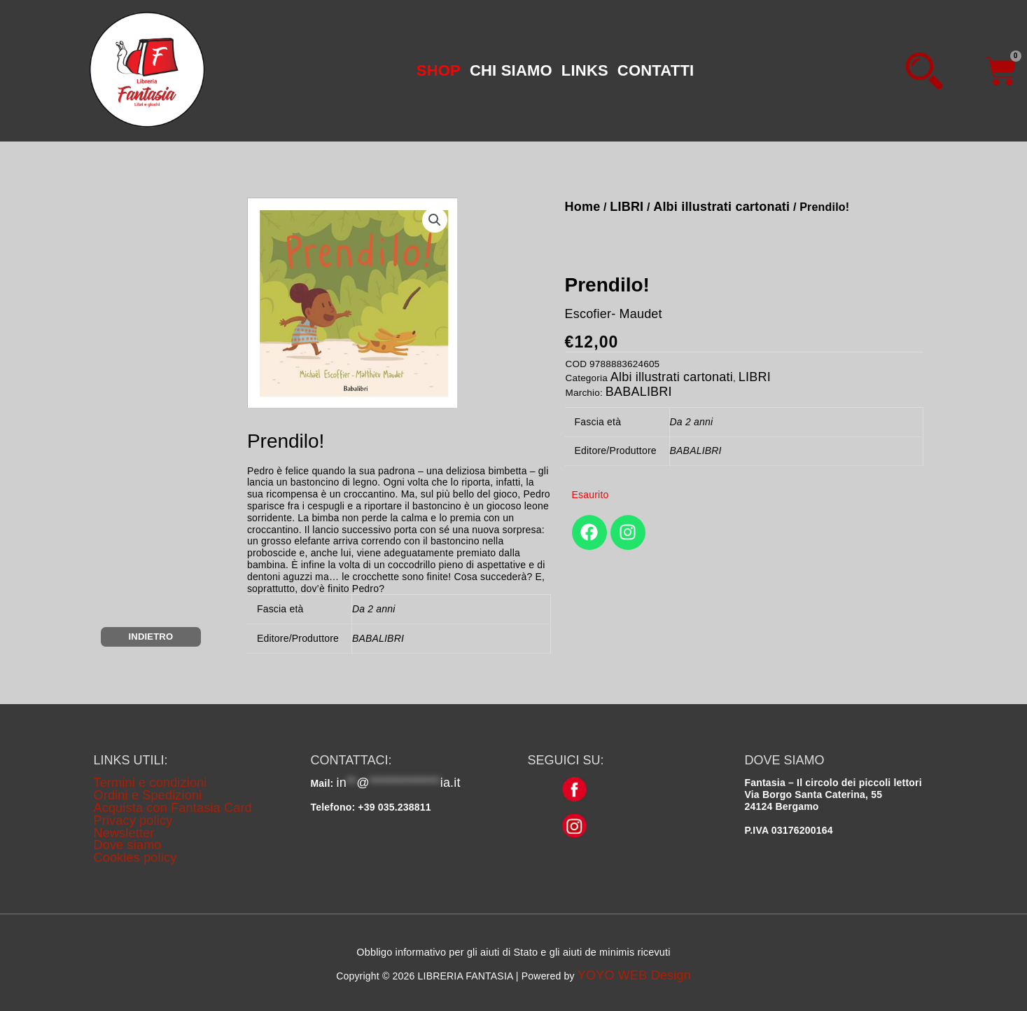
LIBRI (626, 207)
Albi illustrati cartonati (721, 207)
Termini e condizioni (150, 783)
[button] (434, 220)
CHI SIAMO (511, 70)
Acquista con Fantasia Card (173, 808)
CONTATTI (655, 70)
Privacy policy (133, 820)
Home (583, 207)
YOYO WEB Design (634, 975)
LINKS (584, 70)
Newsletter (124, 833)
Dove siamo (128, 845)
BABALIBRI (639, 392)
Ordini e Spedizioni (148, 795)
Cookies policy (135, 858)
